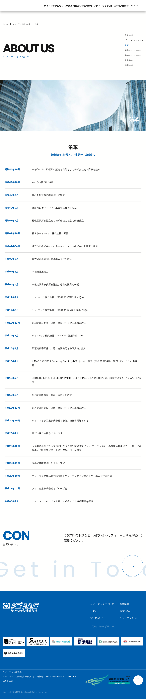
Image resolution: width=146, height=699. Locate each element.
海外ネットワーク (133, 55)
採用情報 (64, 5)
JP (126, 5)
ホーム (5, 24)
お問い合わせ (109, 5)
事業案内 (38, 5)
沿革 (36, 24)
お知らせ (51, 5)
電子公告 (129, 60)
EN (134, 5)
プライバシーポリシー (96, 626)
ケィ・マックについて (19, 5)
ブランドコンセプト (134, 40)
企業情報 (129, 35)
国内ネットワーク (133, 50)
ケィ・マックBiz (84, 5)
